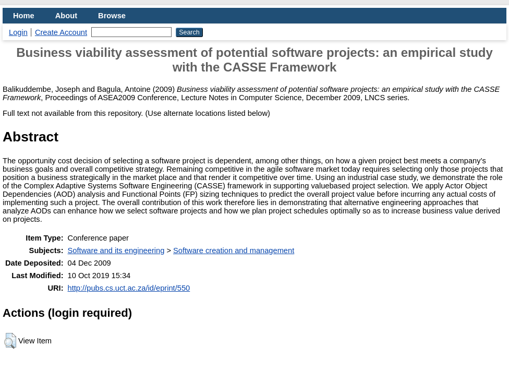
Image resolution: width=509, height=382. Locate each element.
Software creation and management (233, 250)
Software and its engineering (116, 250)
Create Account (61, 32)
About (66, 15)
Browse (112, 15)
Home (23, 15)
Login (18, 32)
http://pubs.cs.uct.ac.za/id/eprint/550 (129, 288)
